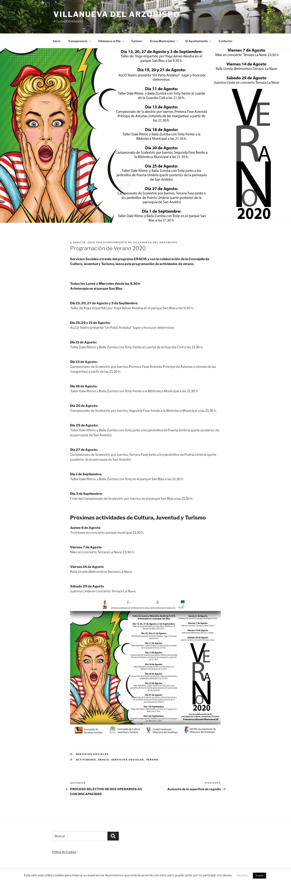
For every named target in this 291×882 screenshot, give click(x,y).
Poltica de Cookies (64, 852)
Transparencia (79, 41)
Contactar (226, 41)
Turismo (136, 41)
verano (152, 759)
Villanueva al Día (111, 41)
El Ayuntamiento (198, 41)
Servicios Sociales (92, 754)
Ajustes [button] (242, 875)
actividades (86, 759)
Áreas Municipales (164, 41)
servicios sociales (127, 759)
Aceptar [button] (259, 875)
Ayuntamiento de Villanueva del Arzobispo (140, 242)
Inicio (56, 41)
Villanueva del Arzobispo (116, 14)
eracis (103, 759)
